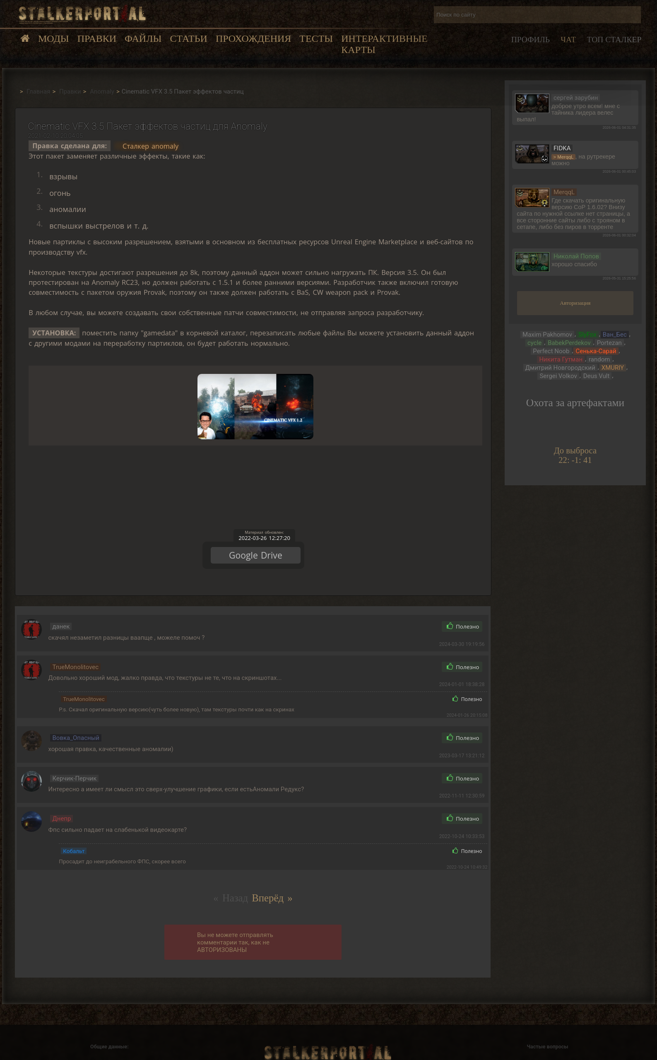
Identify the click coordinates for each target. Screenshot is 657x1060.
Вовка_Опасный (75, 726)
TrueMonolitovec (75, 656)
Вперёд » (272, 886)
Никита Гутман (560, 359)
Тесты (316, 38)
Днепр (61, 807)
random (599, 359)
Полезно (463, 615)
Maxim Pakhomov (547, 334)
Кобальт (73, 839)
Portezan (609, 343)
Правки (96, 38)
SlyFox (587, 334)
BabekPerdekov (569, 343)
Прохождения (253, 38)
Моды (53, 38)
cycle (534, 343)
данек (61, 615)
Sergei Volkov (558, 376)
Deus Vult (596, 376)
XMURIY (613, 367)
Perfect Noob (551, 351)
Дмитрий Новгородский (560, 367)
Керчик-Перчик (74, 767)
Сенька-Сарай (595, 351)
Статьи (188, 38)
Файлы (143, 38)
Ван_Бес (615, 334)
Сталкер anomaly (150, 145)
